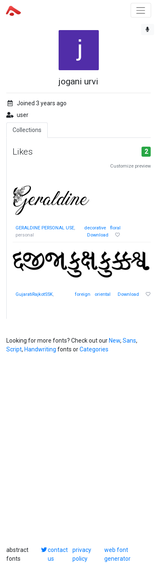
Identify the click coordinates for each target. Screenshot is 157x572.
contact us (58, 554)
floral (115, 228)
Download (97, 235)
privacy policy (81, 554)
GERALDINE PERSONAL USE (44, 228)
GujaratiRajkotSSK (34, 294)
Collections (27, 130)
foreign (82, 294)
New (114, 340)
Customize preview (130, 166)
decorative (95, 228)
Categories (94, 349)
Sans (129, 340)
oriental (103, 294)
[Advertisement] (78, 449)
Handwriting (40, 349)
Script (14, 349)
